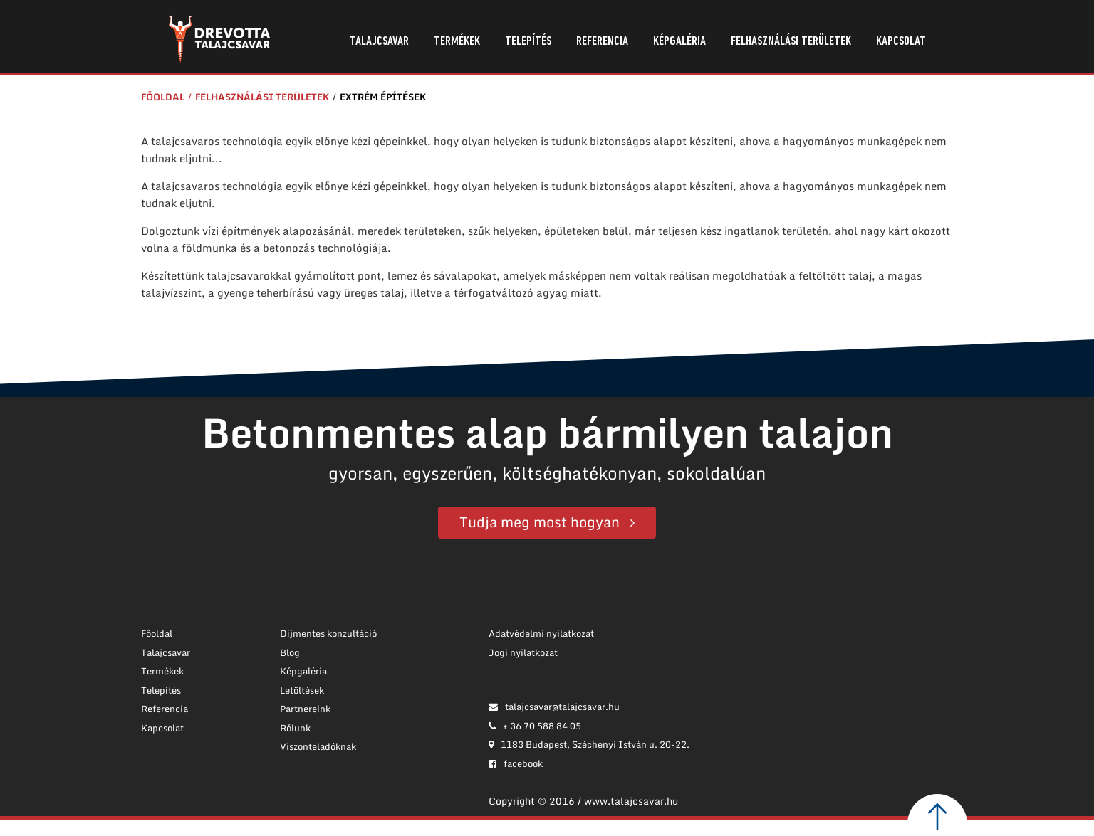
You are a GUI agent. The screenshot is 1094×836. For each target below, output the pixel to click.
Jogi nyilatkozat (523, 652)
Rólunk (295, 728)
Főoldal (162, 97)
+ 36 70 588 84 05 (535, 726)
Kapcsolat (901, 41)
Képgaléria (679, 41)
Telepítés (528, 41)
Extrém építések (383, 97)
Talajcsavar (379, 41)
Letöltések (302, 690)
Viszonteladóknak (318, 746)
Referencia (602, 41)
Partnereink (305, 708)
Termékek (457, 41)
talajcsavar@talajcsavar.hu (554, 706)
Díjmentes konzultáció (328, 633)
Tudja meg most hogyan (539, 522)
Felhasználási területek (791, 41)
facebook (516, 763)
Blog (290, 652)
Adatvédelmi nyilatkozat (541, 633)
